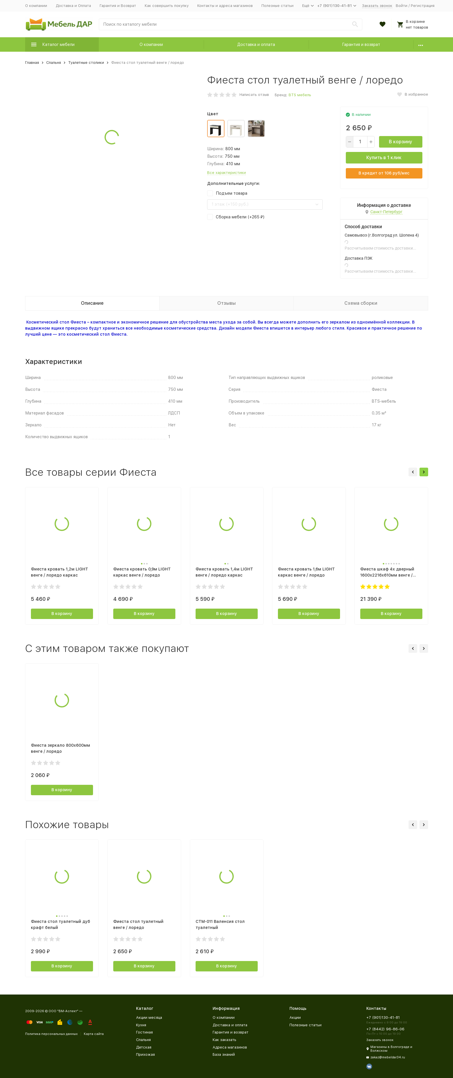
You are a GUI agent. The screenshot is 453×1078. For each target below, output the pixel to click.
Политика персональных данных (51, 1034)
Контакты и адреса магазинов (225, 5)
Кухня (141, 1025)
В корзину (400, 141)
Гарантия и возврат (361, 44)
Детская (143, 1047)
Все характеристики (226, 172)
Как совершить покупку (167, 5)
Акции (295, 1017)
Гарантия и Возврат (118, 5)
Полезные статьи (277, 5)
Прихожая (145, 1054)
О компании (36, 5)
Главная (32, 62)
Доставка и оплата (256, 44)
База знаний (224, 1054)
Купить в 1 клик (384, 157)
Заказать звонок (377, 5)
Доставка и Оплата (73, 5)
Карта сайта (94, 1034)
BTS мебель (300, 95)
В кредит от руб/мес (384, 173)
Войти (401, 5)
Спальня (53, 62)
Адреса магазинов (230, 1047)
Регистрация (423, 5)
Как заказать (224, 1040)
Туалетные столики (86, 62)
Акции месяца (149, 1017)
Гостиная (144, 1032)
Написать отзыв (254, 94)
